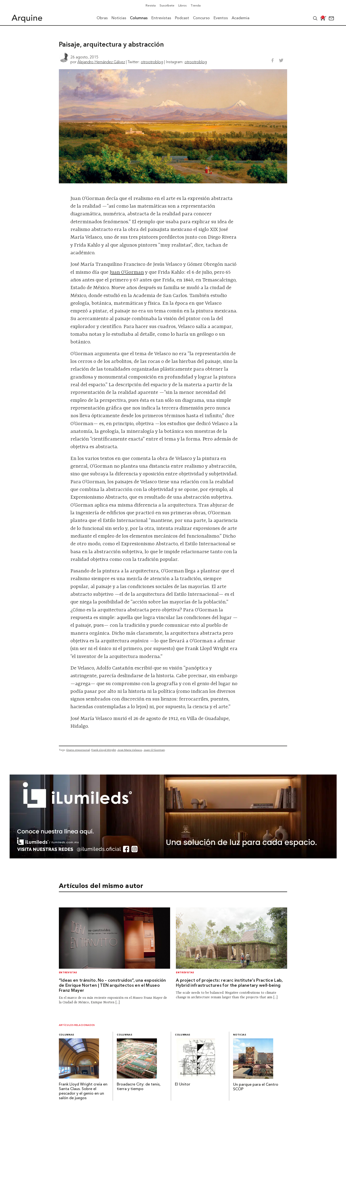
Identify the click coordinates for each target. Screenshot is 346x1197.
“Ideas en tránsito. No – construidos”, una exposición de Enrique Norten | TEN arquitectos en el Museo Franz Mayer (112, 986)
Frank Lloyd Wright (103, 749)
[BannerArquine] (173, 857)
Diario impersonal (78, 749)
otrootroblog (152, 61)
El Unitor (182, 1084)
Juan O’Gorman (127, 272)
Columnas (66, 1035)
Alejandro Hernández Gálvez (101, 61)
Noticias (239, 1035)
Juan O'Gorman (154, 749)
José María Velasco (129, 749)
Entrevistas (68, 973)
